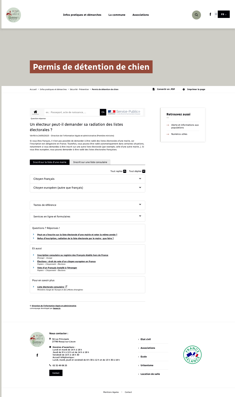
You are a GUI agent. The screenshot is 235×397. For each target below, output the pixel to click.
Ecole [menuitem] (142, 356)
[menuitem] (82, 15)
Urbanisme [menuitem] (145, 365)
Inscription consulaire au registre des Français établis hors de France (72, 255)
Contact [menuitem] (128, 392)
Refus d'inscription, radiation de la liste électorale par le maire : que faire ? (75, 238)
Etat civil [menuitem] (144, 339)
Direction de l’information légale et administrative (54, 306)
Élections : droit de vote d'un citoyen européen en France (66, 261)
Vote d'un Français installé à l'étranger (57, 268)
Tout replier (118, 171)
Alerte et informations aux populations (183, 126)
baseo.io (56, 308)
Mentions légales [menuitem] (111, 392)
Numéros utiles (177, 134)
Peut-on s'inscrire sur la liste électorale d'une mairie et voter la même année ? (77, 234)
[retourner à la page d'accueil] (13, 14)
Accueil (33, 89)
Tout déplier (137, 171)
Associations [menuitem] (146, 348)
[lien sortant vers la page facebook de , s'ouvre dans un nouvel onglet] (210, 15)
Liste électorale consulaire (52, 287)
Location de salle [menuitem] (149, 374)
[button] (87, 179)
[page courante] (105, 89)
